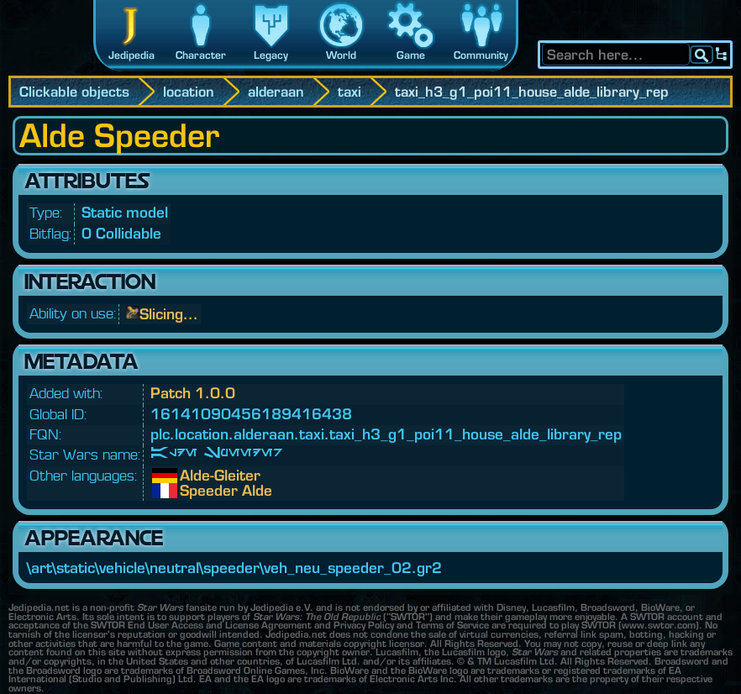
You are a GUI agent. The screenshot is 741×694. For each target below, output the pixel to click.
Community (481, 55)
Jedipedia (131, 55)
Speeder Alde (192, 490)
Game (411, 55)
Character (201, 55)
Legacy (271, 55)
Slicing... (168, 314)
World (341, 55)
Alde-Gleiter (192, 475)
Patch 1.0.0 (192, 393)
